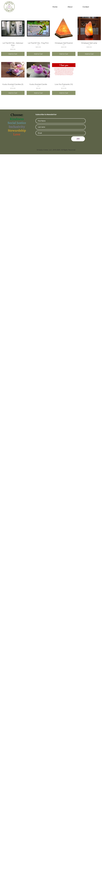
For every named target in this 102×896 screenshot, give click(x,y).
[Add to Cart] (13, 54)
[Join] (78, 138)
